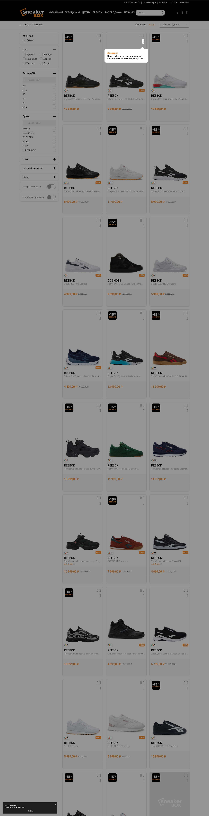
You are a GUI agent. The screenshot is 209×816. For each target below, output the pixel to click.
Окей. (30, 810)
